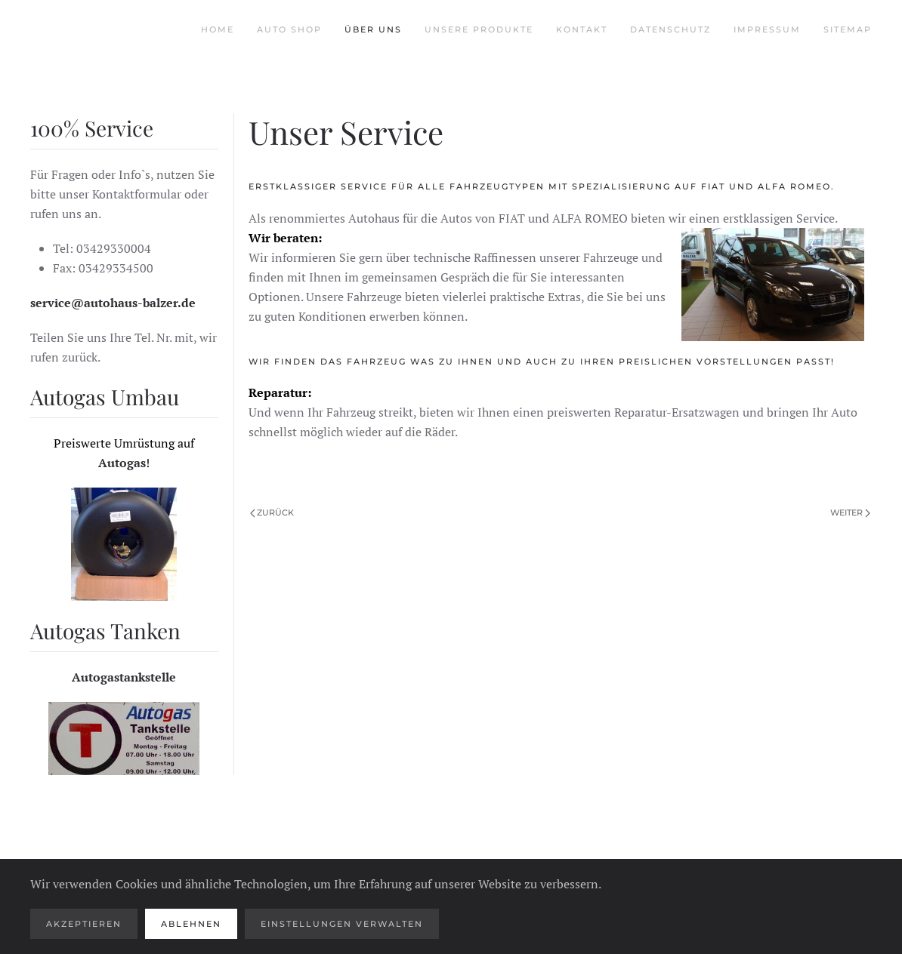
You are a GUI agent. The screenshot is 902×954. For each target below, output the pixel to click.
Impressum (767, 29)
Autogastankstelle (124, 677)
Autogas (122, 462)
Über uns (373, 29)
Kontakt (581, 29)
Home (217, 29)
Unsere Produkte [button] (479, 29)
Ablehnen (191, 924)
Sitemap (847, 29)
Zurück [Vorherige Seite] (272, 512)
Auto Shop (289, 29)
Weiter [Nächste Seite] (850, 512)
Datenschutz (670, 29)
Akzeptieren (84, 924)
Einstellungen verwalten (342, 924)
